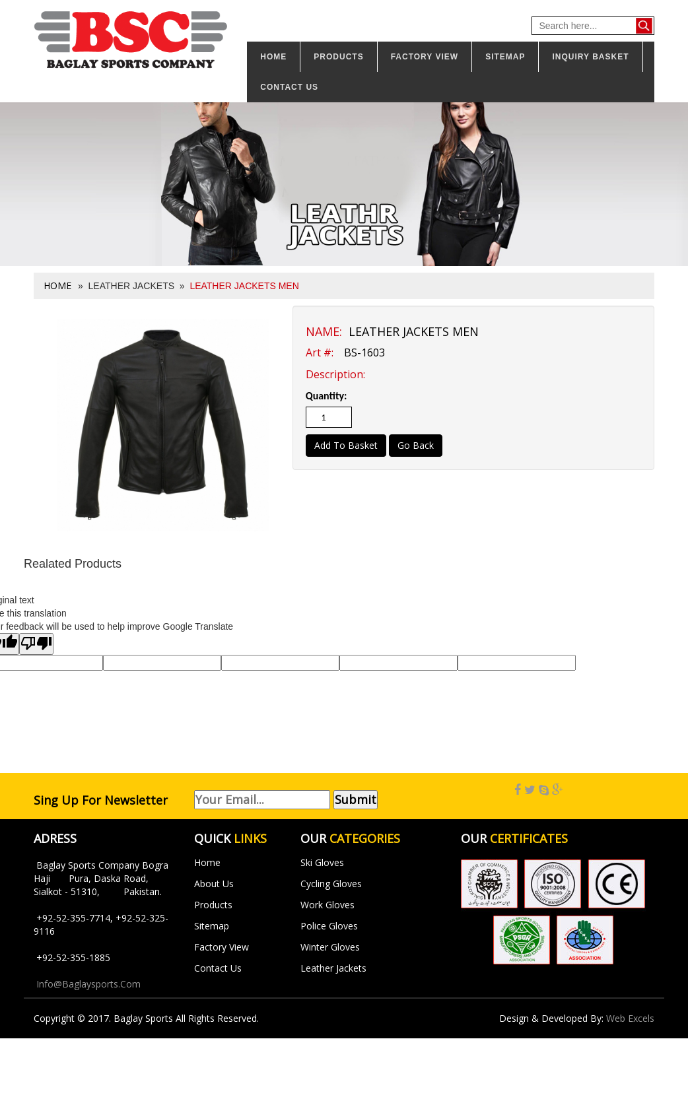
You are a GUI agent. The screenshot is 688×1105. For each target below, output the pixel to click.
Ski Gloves (322, 862)
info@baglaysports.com (88, 984)
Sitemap (505, 56)
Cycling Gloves (331, 883)
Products (338, 56)
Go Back (415, 445)
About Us (214, 883)
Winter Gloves (330, 947)
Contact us (289, 87)
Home (273, 56)
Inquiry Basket (590, 56)
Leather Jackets (333, 968)
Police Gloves (329, 926)
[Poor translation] (36, 644)
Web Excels (630, 1018)
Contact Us (218, 968)
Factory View (424, 56)
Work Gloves (327, 904)
